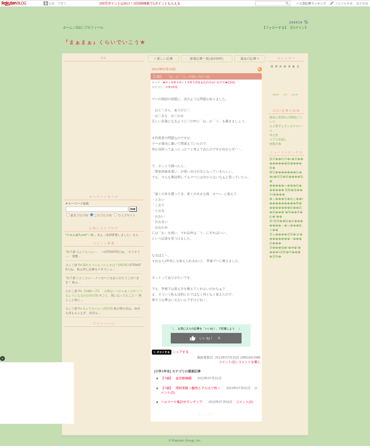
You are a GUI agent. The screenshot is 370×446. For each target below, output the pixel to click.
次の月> (295, 95)
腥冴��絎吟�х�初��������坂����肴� (286, 163)
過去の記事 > (249, 58)
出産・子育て (57, 3)
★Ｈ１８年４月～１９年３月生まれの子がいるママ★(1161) (199, 82)
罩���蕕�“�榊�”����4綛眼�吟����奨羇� (285, 252)
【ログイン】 (298, 27)
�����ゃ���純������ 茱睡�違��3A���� (286, 190)
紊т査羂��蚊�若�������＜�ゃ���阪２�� (286, 225)
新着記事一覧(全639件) (206, 58)
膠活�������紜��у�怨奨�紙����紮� (286, 177)
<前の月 (275, 95)
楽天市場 (362, 3)
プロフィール (93, 27)
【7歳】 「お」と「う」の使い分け (178, 76)
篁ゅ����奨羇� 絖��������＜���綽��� (286, 239)
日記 (78, 27)
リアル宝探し (278, 139)
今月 (285, 95)
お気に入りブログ (104, 228)
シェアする (181, 352)
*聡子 (69, 252)
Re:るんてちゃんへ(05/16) (96, 308)
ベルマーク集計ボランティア (181, 402)
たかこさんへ (85, 278)
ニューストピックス (286, 152)
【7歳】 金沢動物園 (176, 378)
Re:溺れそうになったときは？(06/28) (103, 265)
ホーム (68, 27)
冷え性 (273, 135)
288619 (296, 22)
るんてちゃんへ (87, 252)
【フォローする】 (275, 27)
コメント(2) (227, 362)
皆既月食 (275, 144)
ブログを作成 (344, 3)
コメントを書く (249, 362)
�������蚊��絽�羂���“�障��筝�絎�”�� (286, 212)
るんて (69, 265)
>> (311, 3)
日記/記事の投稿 (286, 110)
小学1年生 (171, 87)
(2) (208, 76)
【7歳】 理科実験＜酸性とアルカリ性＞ (190, 388)
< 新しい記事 (163, 58)
